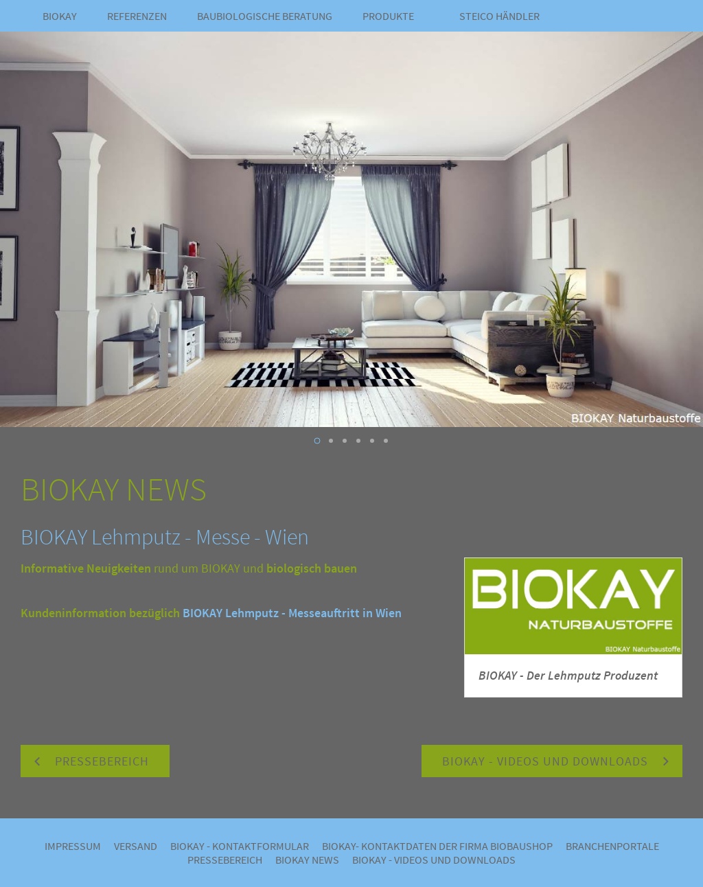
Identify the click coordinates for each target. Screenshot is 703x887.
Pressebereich (224, 859)
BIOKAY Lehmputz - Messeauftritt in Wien (292, 613)
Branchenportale (612, 846)
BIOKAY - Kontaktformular (239, 846)
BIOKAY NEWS (307, 859)
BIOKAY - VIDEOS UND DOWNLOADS (434, 859)
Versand (135, 846)
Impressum (73, 846)
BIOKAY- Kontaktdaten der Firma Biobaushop (437, 846)
